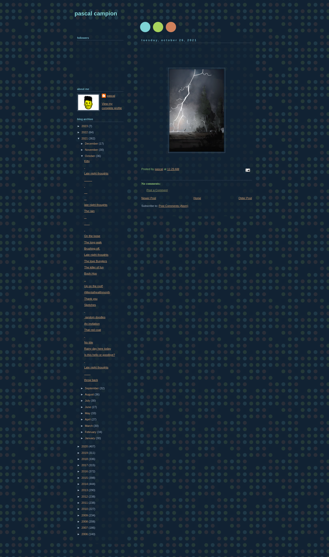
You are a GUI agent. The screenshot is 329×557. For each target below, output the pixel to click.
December (92, 143)
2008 (85, 521)
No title (88, 342)
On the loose (92, 235)
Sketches (90, 304)
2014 (85, 483)
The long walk (93, 242)
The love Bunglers (95, 261)
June (88, 407)
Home (197, 198)
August (89, 394)
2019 (85, 452)
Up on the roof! (93, 286)
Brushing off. (92, 248)
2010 (85, 508)
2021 (85, 138)
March (89, 425)
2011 (85, 502)
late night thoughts (95, 204)
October (90, 155)
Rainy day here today (97, 348)
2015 (85, 477)
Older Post (245, 198)
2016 (85, 471)
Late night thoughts (96, 173)
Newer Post (148, 198)
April (88, 419)
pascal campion (96, 13)
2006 (85, 534)
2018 (85, 459)
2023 (85, 126)
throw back (91, 380)
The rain (89, 211)
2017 (85, 465)
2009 (85, 515)
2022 (85, 132)
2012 (85, 496)
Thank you (91, 298)
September (92, 388)
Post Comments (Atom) (173, 205)
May (88, 413)
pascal (111, 95)
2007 (85, 527)
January (90, 438)
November (92, 149)
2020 (85, 446)
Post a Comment (157, 190)
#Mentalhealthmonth (97, 292)
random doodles (94, 317)
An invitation (92, 323)
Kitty (87, 161)
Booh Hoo (90, 273)
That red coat (92, 329)
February (91, 432)
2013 (85, 490)
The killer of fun (94, 267)
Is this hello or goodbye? (99, 354)
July (88, 400)
